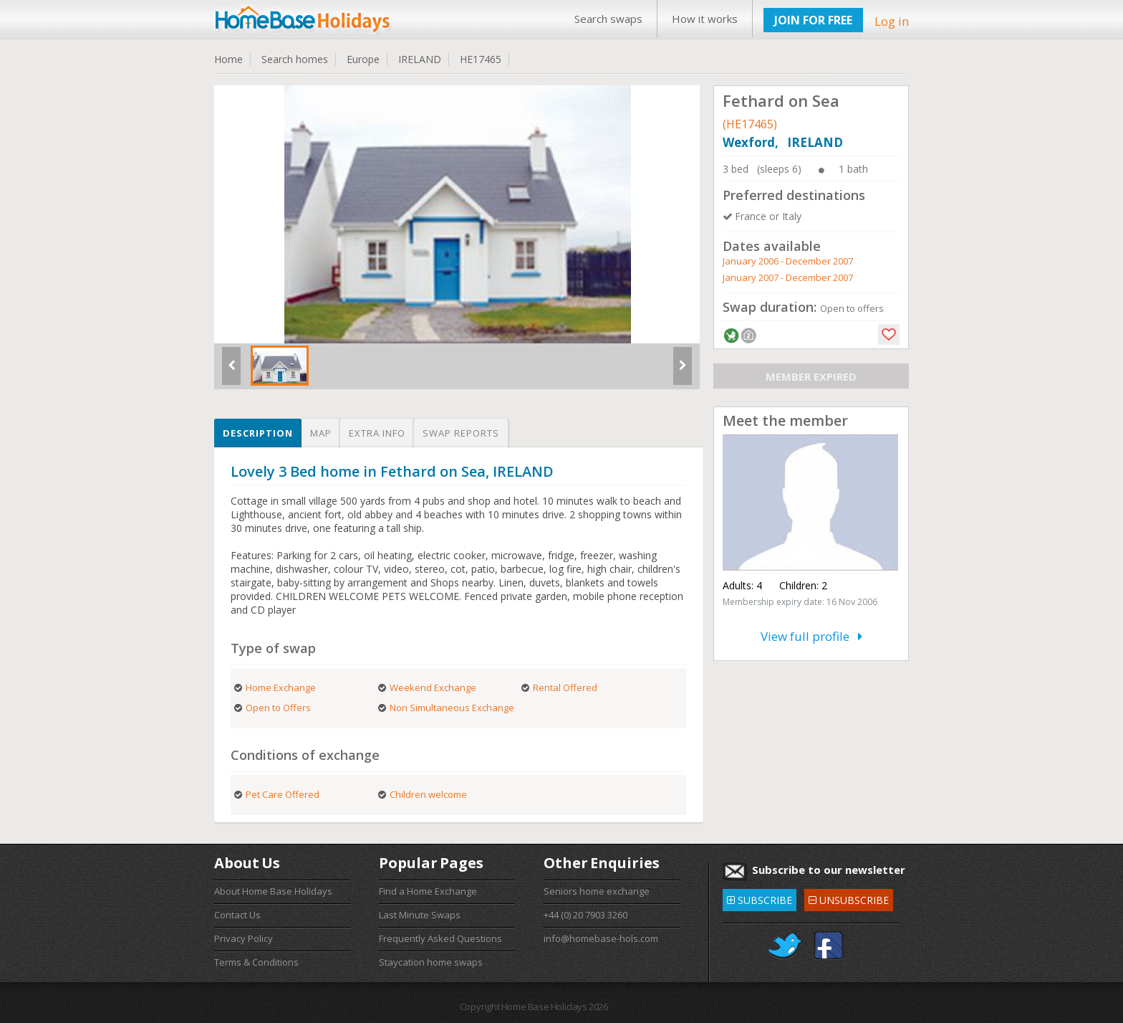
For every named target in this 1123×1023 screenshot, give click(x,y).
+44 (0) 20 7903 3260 (585, 914)
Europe (363, 59)
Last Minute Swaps (420, 914)
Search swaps (608, 18)
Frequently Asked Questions (440, 938)
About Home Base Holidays (273, 891)
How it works (705, 18)
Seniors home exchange (597, 891)
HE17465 (480, 59)
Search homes (294, 59)
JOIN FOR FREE (813, 20)
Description (258, 433)
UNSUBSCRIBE (848, 898)
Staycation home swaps (431, 962)
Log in (891, 21)
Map (321, 433)
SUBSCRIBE (759, 898)
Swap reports (461, 433)
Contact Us (237, 914)
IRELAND (419, 59)
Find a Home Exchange (428, 891)
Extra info (377, 433)
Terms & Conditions (256, 962)
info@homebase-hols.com (601, 938)
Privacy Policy (243, 938)
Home (228, 59)
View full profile (811, 636)
